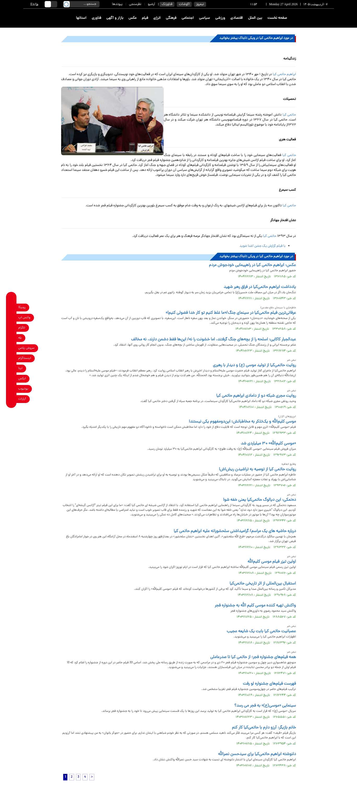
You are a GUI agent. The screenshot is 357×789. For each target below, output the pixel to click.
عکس (132, 18)
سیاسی (204, 18)
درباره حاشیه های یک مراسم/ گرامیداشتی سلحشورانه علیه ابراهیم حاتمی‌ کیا (235, 531)
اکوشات (184, 4)
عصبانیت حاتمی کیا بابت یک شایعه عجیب (261, 631)
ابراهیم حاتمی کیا (284, 74)
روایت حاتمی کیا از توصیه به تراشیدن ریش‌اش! (257, 469)
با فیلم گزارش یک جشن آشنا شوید (262, 246)
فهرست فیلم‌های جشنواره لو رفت (269, 684)
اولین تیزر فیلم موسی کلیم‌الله (272, 562)
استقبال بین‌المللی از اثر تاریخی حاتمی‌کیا (263, 584)
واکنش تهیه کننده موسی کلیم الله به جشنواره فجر (255, 606)
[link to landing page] (315, 18)
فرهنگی (171, 18)
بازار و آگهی (114, 18)
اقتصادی (236, 18)
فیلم (145, 18)
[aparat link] (11, 399)
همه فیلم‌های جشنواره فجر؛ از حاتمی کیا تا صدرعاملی (253, 657)
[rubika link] (11, 307)
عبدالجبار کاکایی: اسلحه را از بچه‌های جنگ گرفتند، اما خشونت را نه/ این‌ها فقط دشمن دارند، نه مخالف (213, 339)
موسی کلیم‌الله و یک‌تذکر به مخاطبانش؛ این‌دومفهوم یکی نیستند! (242, 422)
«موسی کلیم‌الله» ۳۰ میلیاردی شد (268, 444)
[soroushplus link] (11, 348)
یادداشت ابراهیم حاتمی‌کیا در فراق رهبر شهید (260, 287)
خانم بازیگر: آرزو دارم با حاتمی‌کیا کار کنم (264, 728)
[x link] (11, 378)
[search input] (81, 4)
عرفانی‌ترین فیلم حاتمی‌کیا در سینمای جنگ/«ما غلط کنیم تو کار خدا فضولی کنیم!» (231, 313)
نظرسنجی (135, 4)
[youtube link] (11, 389)
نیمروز (200, 4)
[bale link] (11, 338)
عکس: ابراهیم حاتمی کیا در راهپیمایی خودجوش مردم (252, 265)
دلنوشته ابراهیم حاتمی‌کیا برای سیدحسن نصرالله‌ (257, 754)
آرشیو (151, 4)
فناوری (96, 18)
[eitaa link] (11, 368)
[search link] (66, 4)
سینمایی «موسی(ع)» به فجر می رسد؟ (265, 706)
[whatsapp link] (11, 317)
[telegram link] (11, 327)
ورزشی (220, 18)
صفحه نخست (277, 18)
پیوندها (117, 4)
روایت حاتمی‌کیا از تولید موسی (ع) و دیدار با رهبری (254, 365)
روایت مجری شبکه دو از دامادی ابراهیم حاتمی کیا (256, 396)
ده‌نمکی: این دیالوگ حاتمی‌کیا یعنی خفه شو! (259, 500)
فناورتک (167, 4)
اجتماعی (188, 18)
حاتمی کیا (289, 114)
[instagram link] (11, 358)
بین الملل (255, 18)
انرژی (157, 18)
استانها (81, 18)
